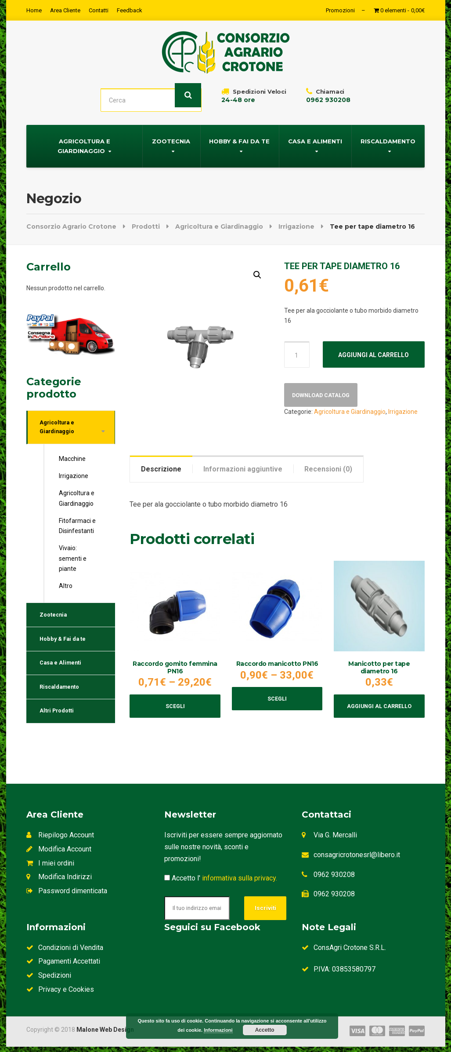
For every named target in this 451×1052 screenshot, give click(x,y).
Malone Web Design (105, 1034)
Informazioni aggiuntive (242, 465)
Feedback (129, 10)
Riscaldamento (388, 137)
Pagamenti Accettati (63, 967)
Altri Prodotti (60, 724)
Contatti (98, 10)
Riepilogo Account (60, 837)
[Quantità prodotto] (296, 351)
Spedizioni (48, 980)
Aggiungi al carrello (373, 351)
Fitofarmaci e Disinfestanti (77, 526)
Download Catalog (325, 393)
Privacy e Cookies (60, 994)
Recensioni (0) (328, 465)
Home (34, 10)
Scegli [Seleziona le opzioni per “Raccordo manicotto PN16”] (277, 698)
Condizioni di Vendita (64, 953)
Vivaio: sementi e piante (73, 559)
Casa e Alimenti (315, 137)
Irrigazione (403, 410)
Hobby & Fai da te (239, 137)
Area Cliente (65, 10)
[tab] (161, 465)
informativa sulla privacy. (239, 881)
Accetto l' (220, 881)
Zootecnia (171, 137)
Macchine (72, 459)
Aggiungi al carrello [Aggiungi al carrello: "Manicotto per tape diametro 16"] (379, 705)
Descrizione (161, 465)
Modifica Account (58, 851)
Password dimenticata (66, 893)
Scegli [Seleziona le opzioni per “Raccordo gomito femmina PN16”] (175, 705)
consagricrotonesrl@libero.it (357, 857)
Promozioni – (345, 10)
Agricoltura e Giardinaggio (84, 142)
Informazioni (218, 1030)
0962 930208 (334, 877)
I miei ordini (50, 865)
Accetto (264, 1030)
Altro (65, 586)
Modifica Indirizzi (59, 879)
